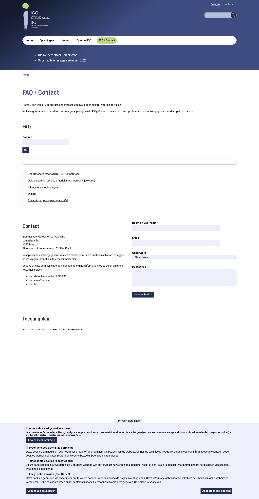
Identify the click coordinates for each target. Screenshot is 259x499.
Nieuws (65, 40)
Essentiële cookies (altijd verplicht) (51, 447)
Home (29, 40)
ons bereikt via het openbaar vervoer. (65, 329)
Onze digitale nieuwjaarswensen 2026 (62, 60)
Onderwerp (139, 252)
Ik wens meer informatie (41, 440)
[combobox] (184, 257)
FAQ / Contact (106, 40)
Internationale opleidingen (43, 187)
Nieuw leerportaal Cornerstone (57, 55)
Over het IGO (84, 40)
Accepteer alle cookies (216, 490)
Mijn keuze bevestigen (41, 490)
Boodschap (139, 266)
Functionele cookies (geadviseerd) (51, 460)
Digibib (32, 193)
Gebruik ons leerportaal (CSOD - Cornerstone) (54, 174)
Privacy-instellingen (129, 420)
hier (74, 259)
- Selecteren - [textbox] (141, 257)
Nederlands (231, 4)
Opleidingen (46, 40)
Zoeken (27, 137)
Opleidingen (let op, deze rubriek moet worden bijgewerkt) (61, 180)
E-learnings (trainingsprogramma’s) (48, 200)
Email (135, 237)
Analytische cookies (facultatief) (49, 474)
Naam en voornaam (144, 222)
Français (215, 4)
